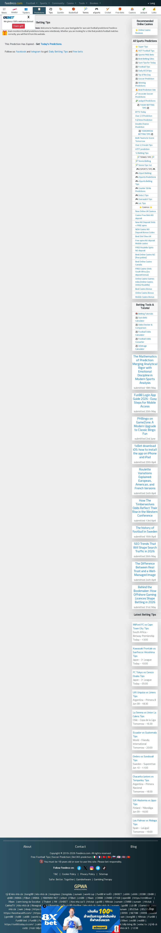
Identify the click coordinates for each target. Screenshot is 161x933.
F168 (117, 897)
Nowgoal (36, 905)
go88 (99, 901)
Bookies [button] (94, 3)
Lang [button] (152, 3)
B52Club (134, 909)
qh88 (10, 897)
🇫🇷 (99, 857)
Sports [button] (44, 3)
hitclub (90, 901)
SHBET (64, 901)
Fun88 (151, 916)
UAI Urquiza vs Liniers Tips (144, 694)
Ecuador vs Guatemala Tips (145, 734)
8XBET (118, 894)
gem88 (10, 916)
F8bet (27, 897)
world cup (89, 894)
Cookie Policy (69, 874)
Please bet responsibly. (109, 861)
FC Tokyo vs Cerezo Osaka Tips (143, 674)
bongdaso (55, 894)
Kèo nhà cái (23, 905)
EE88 (143, 894)
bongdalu (67, 894)
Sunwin (123, 909)
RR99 (125, 913)
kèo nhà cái (41, 894)
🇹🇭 (123, 857)
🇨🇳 (109, 857)
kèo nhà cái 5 (123, 928)
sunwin (78, 894)
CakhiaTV (10, 905)
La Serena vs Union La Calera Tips (144, 714)
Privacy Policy (87, 874)
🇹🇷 (104, 857)
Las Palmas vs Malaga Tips (145, 822)
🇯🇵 (118, 857)
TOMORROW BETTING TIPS (145, 132)
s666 (127, 894)
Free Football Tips (40, 857)
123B (135, 928)
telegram (36, 51)
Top (151, 909)
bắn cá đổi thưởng (71, 905)
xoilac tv (142, 924)
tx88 (19, 916)
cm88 (81, 897)
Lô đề (134, 905)
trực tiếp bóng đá (126, 924)
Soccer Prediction (61, 857)
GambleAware (83, 879)
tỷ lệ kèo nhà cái (14, 894)
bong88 (29, 894)
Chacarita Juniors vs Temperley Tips (143, 778)
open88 (126, 897)
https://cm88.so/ (143, 897)
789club (109, 901)
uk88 (27, 916)
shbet (64, 897)
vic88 (133, 920)
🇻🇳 (128, 857)
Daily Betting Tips (58, 51)
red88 (141, 920)
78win (90, 897)
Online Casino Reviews (142, 31)
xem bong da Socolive (29, 901)
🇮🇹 (94, 857)
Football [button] (31, 3)
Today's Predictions (51, 44)
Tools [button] (82, 3)
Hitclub (148, 901)
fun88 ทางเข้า (104, 894)
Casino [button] (70, 3)
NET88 (134, 913)
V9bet (124, 920)
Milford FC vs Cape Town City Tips (143, 626)
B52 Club (146, 909)
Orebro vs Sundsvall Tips (143, 758)
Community (58, 3)
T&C (55, 874)
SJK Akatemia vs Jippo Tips (144, 802)
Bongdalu (54, 905)
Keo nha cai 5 (78, 901)
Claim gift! (19, 26)
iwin (21, 909)
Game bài (145, 905)
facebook (21, 51)
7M (55, 901)
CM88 (100, 897)
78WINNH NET (50, 897)
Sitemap (103, 874)
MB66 (18, 897)
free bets (78, 51)
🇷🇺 (114, 857)
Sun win (120, 916)
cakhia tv (41, 924)
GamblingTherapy (103, 879)
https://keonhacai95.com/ (18, 913)
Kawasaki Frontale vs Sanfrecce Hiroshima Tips (144, 652)
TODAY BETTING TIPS (147, 106)
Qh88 (151, 894)
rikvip (28, 909)
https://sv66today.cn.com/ (19, 924)
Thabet (47, 901)
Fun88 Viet (21, 920)
